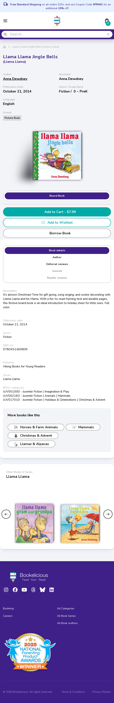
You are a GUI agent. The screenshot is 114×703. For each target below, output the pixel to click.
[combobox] (57, 34)
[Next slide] (107, 514)
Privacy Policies (102, 692)
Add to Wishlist (57, 222)
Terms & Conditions (73, 692)
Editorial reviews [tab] (57, 264)
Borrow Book (57, 233)
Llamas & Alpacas (31, 444)
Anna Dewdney (15, 79)
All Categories (65, 608)
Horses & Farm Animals (36, 427)
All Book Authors (67, 623)
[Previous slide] (6, 514)
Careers (8, 616)
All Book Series (66, 616)
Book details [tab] (57, 250)
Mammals (83, 427)
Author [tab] (57, 257)
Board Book (57, 196)
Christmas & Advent (33, 435)
